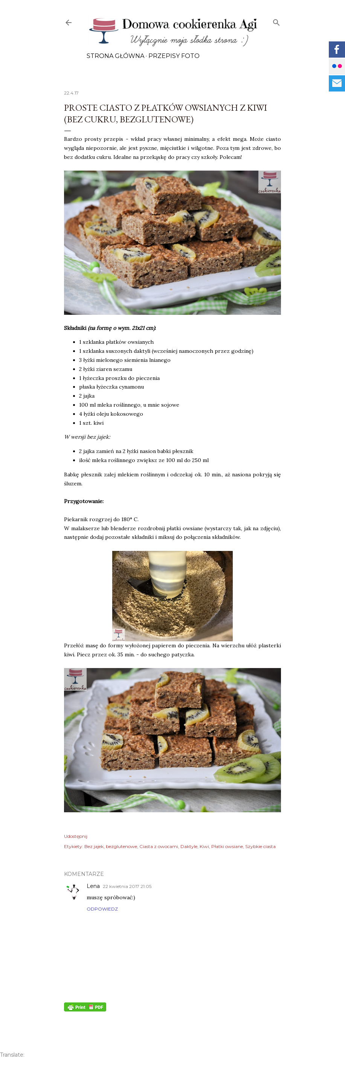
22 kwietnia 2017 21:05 (127, 886)
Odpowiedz (102, 909)
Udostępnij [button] (75, 836)
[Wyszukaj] (276, 21)
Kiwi (204, 846)
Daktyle (188, 846)
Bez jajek (94, 846)
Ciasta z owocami (158, 846)
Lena (93, 886)
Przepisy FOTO (174, 55)
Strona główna (115, 55)
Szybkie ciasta (260, 846)
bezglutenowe (121, 846)
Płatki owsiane (227, 846)
